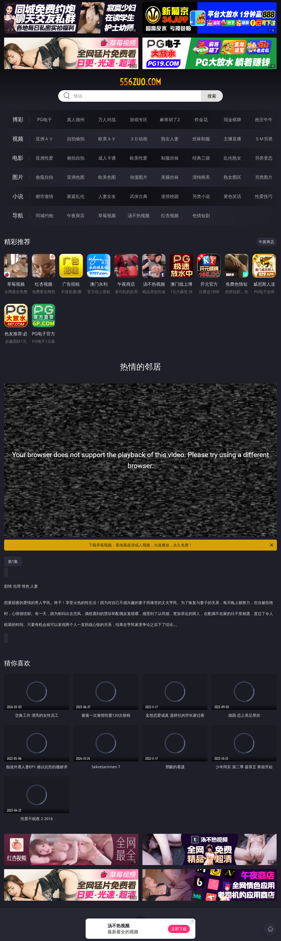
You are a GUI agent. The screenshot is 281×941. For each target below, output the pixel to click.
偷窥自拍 (44, 177)
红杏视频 (170, 215)
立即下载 (179, 928)
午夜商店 (76, 215)
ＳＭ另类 (263, 139)
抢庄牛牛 (263, 120)
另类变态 (263, 158)
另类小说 (201, 196)
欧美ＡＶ (107, 139)
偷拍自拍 (76, 158)
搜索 (211, 96)
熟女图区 (232, 177)
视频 (17, 138)
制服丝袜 (170, 158)
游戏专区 (138, 120)
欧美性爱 (138, 158)
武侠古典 (138, 196)
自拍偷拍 (76, 139)
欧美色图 (107, 177)
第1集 (13, 561)
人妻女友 (107, 196)
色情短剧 (201, 215)
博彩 (17, 119)
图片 (17, 177)
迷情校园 (170, 196)
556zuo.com (140, 81)
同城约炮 (44, 215)
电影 (17, 157)
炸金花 (201, 120)
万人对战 (107, 120)
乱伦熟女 (232, 158)
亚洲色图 (76, 177)
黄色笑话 (232, 196)
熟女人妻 (170, 139)
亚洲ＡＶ (44, 139)
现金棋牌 (232, 120)
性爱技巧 (263, 196)
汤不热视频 (139, 215)
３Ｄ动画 (138, 139)
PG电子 (44, 120)
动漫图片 (138, 177)
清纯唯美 (201, 177)
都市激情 (44, 196)
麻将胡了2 (170, 120)
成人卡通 (107, 158)
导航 (17, 215)
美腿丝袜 (170, 177)
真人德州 (76, 120)
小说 (17, 196)
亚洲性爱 (44, 158)
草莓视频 (107, 215)
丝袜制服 (201, 139)
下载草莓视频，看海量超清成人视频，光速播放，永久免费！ (181, 545)
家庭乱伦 (76, 196)
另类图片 (263, 177)
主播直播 (232, 139)
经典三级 (201, 158)
